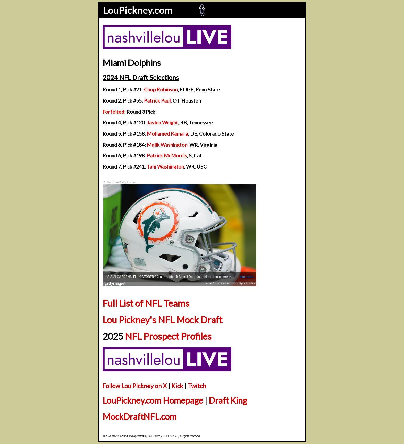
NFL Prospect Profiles (168, 336)
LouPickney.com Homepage (153, 400)
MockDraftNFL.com (139, 417)
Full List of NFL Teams (146, 303)
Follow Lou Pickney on (135, 385)
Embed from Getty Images (119, 182)
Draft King (228, 400)
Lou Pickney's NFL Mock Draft (162, 319)
